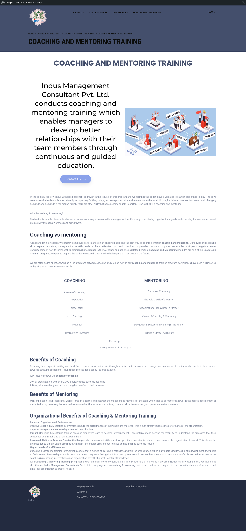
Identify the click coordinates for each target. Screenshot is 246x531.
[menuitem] (3, 2)
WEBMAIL (82, 492)
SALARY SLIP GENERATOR (91, 497)
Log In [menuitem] (10, 2)
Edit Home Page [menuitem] (34, 2)
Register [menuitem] (20, 2)
